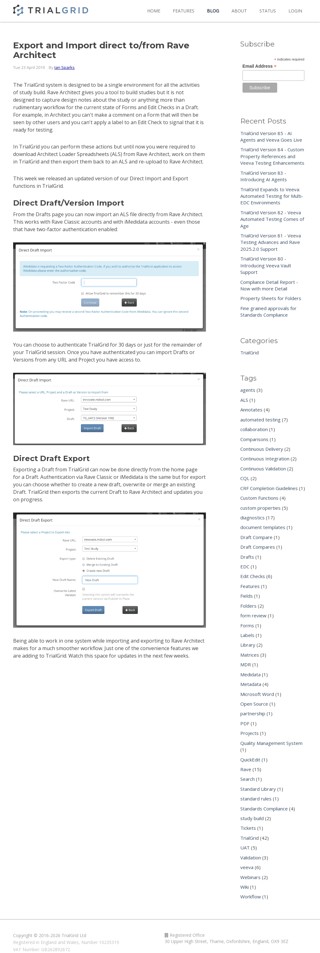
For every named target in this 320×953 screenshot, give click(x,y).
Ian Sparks (64, 67)
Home (153, 11)
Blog (213, 11)
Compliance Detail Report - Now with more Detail (269, 285)
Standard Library (258, 789)
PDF (244, 723)
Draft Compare (256, 537)
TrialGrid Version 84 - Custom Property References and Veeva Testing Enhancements (272, 156)
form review (253, 615)
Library (247, 645)
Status (267, 11)
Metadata (250, 684)
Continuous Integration (264, 458)
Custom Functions (259, 498)
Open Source (254, 704)
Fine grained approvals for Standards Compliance (268, 311)
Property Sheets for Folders (270, 298)
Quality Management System (271, 743)
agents (247, 390)
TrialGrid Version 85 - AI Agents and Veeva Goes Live (271, 136)
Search (247, 779)
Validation (250, 857)
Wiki (244, 887)
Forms (247, 625)
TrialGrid (249, 352)
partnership (252, 713)
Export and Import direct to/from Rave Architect (101, 50)
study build (252, 818)
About (239, 11)
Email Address (259, 66)
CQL (244, 478)
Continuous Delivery (261, 449)
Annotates (251, 409)
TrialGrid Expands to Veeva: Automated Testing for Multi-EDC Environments (271, 196)
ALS (244, 400)
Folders (248, 606)
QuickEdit (250, 759)
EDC (244, 566)
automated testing (260, 419)
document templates (262, 527)
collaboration (254, 429)
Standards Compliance (264, 808)
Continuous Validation (263, 468)
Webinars (250, 877)
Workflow (250, 896)
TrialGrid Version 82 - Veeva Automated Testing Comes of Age (272, 219)
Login (295, 11)
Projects (249, 733)
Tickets (248, 828)
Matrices (249, 655)
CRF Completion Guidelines (269, 488)
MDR (245, 664)
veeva (246, 867)
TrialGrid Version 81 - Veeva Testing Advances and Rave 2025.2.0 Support (270, 242)
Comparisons (254, 439)
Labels (247, 635)
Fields (246, 596)
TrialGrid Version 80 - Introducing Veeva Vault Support (265, 265)
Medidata (250, 674)
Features (183, 11)
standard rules (256, 798)
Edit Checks (252, 576)
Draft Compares (257, 547)
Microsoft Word (257, 694)
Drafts (247, 557)
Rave (245, 769)
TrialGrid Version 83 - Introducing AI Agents (263, 176)
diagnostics (252, 517)
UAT (245, 847)
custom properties (260, 508)
